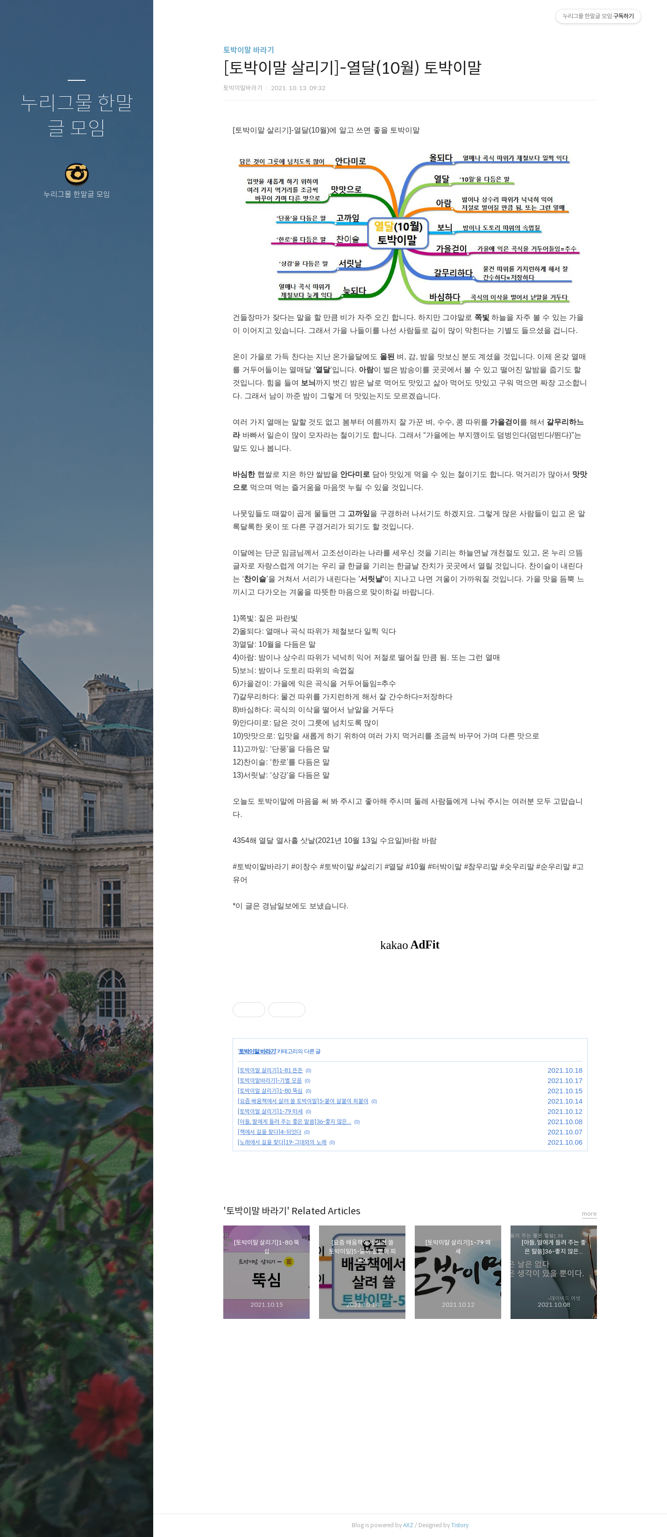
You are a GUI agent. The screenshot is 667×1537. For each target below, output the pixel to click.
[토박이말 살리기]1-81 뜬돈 (270, 1070)
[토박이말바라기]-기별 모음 (270, 1080)
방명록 (58, 1518)
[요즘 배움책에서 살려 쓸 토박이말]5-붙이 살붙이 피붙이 (303, 1101)
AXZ (408, 1525)
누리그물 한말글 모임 (77, 116)
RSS (95, 1518)
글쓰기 (21, 1518)
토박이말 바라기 (248, 50)
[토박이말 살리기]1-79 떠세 (270, 1111)
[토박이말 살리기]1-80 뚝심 (270, 1090)
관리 (132, 1518)
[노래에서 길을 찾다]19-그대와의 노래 (282, 1142)
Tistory (459, 1525)
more (589, 1214)
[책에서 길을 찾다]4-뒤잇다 (269, 1131)
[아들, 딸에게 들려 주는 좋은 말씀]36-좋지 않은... (294, 1121)
